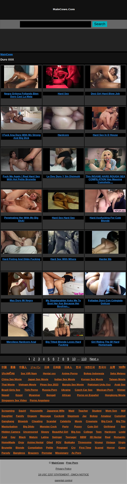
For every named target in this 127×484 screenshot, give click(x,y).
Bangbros (19, 452)
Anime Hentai (35, 442)
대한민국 (90, 367)
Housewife (36, 410)
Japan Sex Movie (38, 379)
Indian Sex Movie (64, 379)
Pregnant (62, 447)
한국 (78, 367)
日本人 (68, 367)
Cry (73, 447)
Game (121, 447)
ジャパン (35, 367)
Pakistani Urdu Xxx (99, 384)
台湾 (112, 367)
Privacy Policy (63, 468)
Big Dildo (28, 426)
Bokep (94, 416)
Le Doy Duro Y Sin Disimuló (63, 176)
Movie (78, 421)
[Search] (55, 24)
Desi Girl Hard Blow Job (105, 93)
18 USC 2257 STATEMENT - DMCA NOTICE (63, 474)
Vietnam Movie (27, 384)
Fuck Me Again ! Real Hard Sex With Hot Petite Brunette (21, 178)
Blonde (20, 447)
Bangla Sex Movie (73, 384)
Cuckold (59, 416)
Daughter (7, 416)
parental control (63, 480)
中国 (4, 367)
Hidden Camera (11, 431)
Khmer (121, 389)
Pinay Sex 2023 (49, 384)
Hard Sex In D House (105, 134)
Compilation (35, 447)
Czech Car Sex (83, 389)
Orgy (21, 442)
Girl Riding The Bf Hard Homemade (105, 343)
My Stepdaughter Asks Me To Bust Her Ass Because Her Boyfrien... (63, 303)
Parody (6, 452)
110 (84, 359)
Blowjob (23, 421)
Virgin (121, 442)
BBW (83, 437)
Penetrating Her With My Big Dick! (21, 219)
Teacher (83, 410)
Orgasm (32, 416)
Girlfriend (109, 426)
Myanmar (34, 395)
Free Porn (72, 462)
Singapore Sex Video (14, 400)
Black (22, 437)
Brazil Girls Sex (11, 389)
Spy (123, 426)
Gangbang (8, 421)
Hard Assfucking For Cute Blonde (105, 219)
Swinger (57, 437)
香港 (12, 367)
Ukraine (66, 389)
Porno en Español (88, 395)
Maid (71, 410)
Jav (84, 416)
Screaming (8, 410)
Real (107, 437)
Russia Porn (49, 389)
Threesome (84, 442)
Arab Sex (120, 384)
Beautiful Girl (60, 431)
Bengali (51, 395)
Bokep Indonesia (94, 373)
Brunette (7, 447)
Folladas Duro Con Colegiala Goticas (105, 302)
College (88, 431)
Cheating (37, 421)
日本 (46, 367)
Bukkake (69, 442)
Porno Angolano (40, 400)
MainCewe (6, 54)
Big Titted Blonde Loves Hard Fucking (63, 343)
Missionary (61, 452)
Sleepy (45, 431)
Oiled (49, 442)
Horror (111, 447)
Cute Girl (92, 426)
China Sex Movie (12, 379)
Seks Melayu (117, 373)
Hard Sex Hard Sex (63, 217)
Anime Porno (70, 373)
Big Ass (76, 431)
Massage (45, 416)
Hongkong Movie (115, 395)
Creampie (91, 421)
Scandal (51, 421)
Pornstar (47, 452)
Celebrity (65, 421)
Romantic (119, 437)
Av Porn (76, 452)
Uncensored (30, 431)
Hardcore (63, 134)
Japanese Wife (55, 410)
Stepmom (73, 416)
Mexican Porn (105, 389)
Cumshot (120, 416)
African (66, 395)
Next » (94, 359)
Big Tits (120, 421)
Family (20, 416)
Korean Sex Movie (92, 379)
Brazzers (33, 452)
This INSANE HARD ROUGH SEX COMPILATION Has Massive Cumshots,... (105, 179)
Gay (13, 437)
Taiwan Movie (117, 379)
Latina (45, 437)
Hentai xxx (49, 373)
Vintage (110, 442)
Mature (33, 437)
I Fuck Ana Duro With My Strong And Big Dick (21, 136)
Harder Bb (105, 259)
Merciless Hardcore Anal (21, 341)
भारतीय (122, 367)
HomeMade (8, 442)
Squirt (22, 410)
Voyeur (99, 442)
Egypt (19, 395)
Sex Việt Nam (29, 373)
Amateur (106, 416)
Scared (99, 447)
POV (58, 442)
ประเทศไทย (8, 373)
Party (65, 426)
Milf (123, 410)
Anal (4, 437)
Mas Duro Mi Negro (21, 300)
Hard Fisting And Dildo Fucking (21, 259)
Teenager (71, 437)
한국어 (102, 367)
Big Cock (106, 421)
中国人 (23, 367)
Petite (49, 447)
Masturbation (10, 426)
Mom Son (111, 410)
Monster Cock (48, 426)
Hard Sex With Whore (63, 259)
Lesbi (122, 431)
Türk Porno (31, 389)
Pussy (78, 426)
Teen (98, 431)
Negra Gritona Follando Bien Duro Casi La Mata (21, 95)
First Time (85, 447)
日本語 (57, 367)
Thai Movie (8, 384)
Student (96, 410)
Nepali (5, 395)
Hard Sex (63, 93)
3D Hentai (95, 437)
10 (74, 359)
